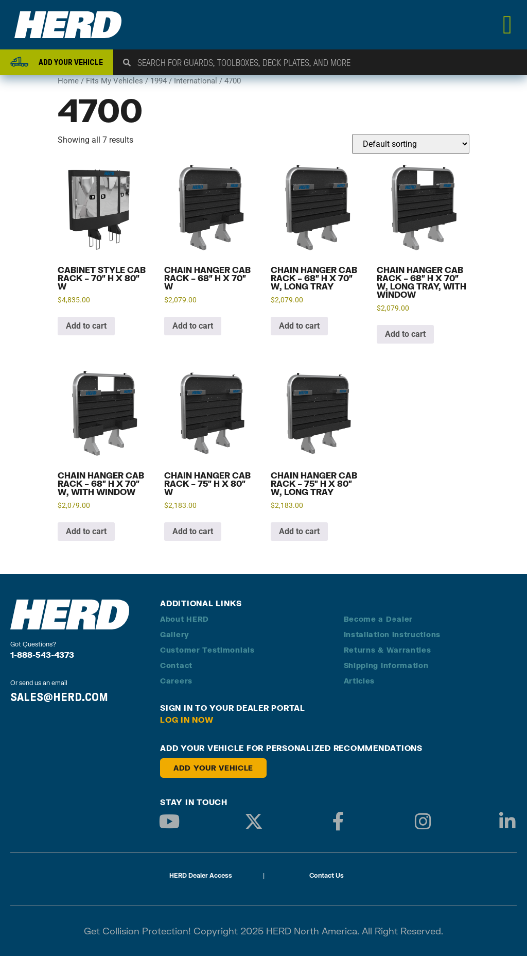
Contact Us (326, 875)
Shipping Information (386, 665)
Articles (359, 680)
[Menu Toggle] (508, 25)
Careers (176, 680)
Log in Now (187, 719)
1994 (158, 81)
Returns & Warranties (387, 649)
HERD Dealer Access (200, 875)
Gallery (174, 634)
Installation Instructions (392, 634)
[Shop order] (410, 144)
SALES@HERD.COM (59, 697)
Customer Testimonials (207, 649)
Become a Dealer (378, 618)
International (195, 81)
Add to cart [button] (86, 326)
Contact (176, 665)
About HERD (184, 618)
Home (68, 81)
